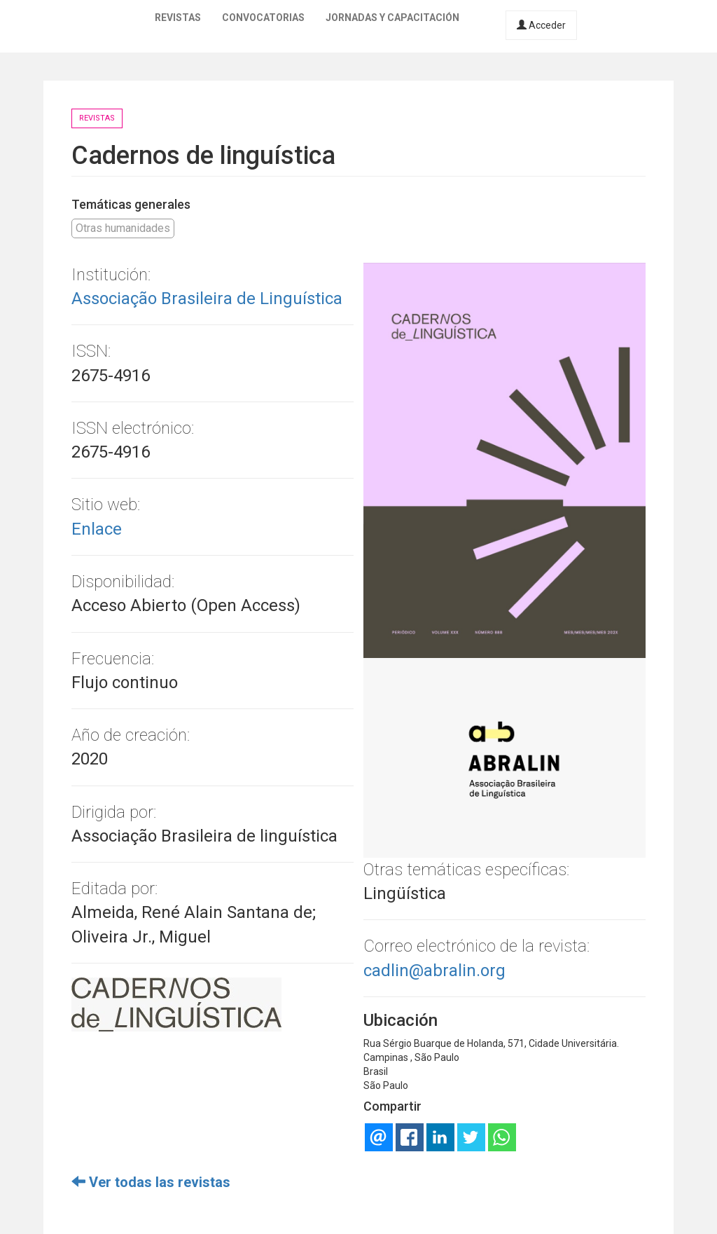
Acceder (541, 25)
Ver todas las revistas (150, 1182)
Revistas (178, 17)
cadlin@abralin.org (434, 970)
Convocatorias (263, 17)
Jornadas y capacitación (392, 17)
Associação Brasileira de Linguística (206, 298)
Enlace (96, 529)
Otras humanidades (123, 228)
